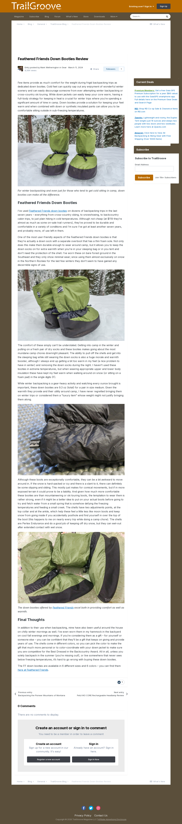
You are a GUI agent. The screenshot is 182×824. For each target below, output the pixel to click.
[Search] (147, 16)
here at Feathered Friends (33, 669)
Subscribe (34, 16)
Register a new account (48, 759)
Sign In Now (93, 759)
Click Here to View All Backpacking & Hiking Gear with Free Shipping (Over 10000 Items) (153, 136)
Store (86, 16)
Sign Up (163, 6)
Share (94, 69)
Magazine (19, 16)
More (114, 16)
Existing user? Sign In (141, 6)
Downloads (99, 16)
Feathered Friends (63, 607)
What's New (72, 16)
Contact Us (100, 815)
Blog (47, 16)
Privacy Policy (83, 815)
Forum (57, 16)
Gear (64, 67)
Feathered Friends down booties (48, 210)
